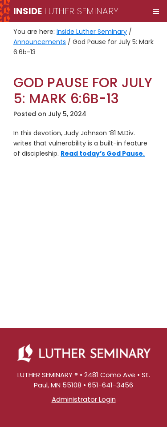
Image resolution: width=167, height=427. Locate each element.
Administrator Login (84, 399)
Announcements (39, 41)
